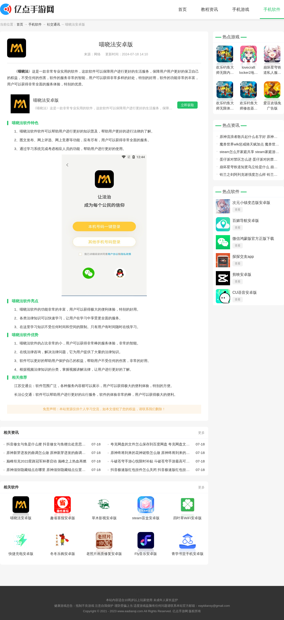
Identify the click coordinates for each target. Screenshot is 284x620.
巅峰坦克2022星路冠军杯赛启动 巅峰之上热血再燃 (53, 461)
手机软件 (271, 9)
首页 (182, 9)
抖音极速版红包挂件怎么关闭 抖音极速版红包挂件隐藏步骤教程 (158, 470)
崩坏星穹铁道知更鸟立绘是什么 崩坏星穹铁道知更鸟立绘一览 (248, 168)
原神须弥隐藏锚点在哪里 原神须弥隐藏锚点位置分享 (53, 470)
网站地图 (142, 594)
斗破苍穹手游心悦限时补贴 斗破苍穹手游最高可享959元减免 (158, 461)
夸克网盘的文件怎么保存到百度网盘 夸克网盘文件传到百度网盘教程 (158, 444)
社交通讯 (53, 24)
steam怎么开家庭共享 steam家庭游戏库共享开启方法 (249, 153)
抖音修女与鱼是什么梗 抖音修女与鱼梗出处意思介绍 (53, 444)
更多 (201, 433)
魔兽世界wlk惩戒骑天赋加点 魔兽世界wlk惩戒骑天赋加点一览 (249, 145)
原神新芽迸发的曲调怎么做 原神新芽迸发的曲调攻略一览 (53, 453)
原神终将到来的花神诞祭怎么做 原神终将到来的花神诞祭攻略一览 (158, 453)
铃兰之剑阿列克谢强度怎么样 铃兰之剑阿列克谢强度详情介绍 (248, 175)
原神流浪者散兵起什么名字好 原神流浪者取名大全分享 (248, 138)
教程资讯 (209, 9)
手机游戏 (240, 9)
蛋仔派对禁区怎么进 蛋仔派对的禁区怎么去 (248, 160)
